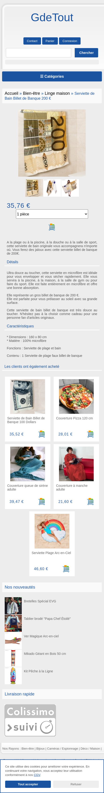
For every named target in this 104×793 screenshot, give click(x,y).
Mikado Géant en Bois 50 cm (35, 658)
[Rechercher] (38, 52)
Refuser (76, 784)
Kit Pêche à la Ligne (28, 675)
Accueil (11, 93)
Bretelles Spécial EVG (30, 605)
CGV (37, 775)
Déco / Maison (90, 748)
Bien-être (31, 93)
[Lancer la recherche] (86, 52)
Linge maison (57, 93)
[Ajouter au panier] (52, 227)
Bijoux (40, 748)
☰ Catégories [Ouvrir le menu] (52, 76)
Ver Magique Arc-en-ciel (31, 640)
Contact (32, 41)
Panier (50, 41)
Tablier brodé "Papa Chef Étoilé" (37, 623)
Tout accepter (28, 784)
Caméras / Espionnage (62, 748)
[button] (52, 62)
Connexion (70, 41)
